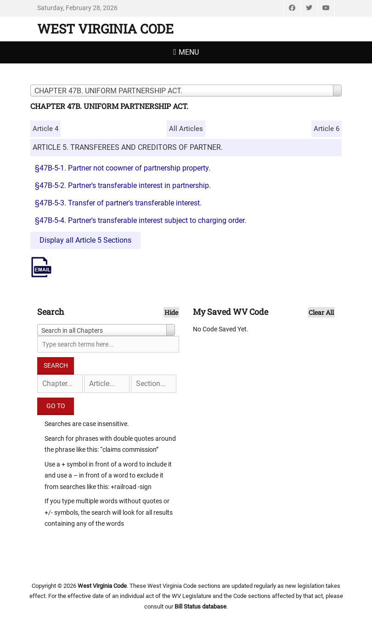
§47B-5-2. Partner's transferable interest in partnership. (123, 185)
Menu (189, 52)
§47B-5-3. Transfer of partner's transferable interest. (118, 203)
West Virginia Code (105, 28)
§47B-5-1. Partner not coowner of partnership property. (122, 168)
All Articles (186, 129)
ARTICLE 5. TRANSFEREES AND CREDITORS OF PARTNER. (128, 147)
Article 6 (326, 129)
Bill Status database (200, 606)
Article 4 (45, 129)
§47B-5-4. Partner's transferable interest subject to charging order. (140, 220)
